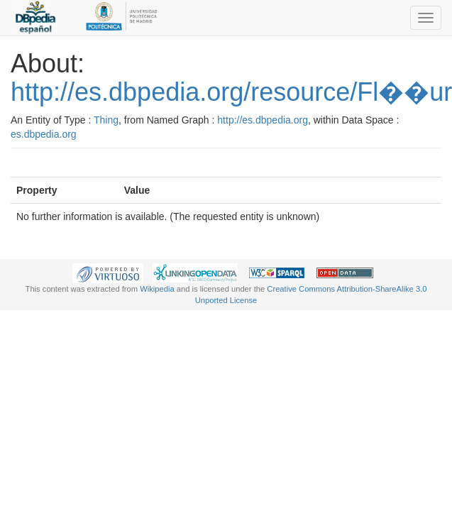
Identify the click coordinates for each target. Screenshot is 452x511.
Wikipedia (157, 289)
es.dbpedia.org (44, 134)
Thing (106, 120)
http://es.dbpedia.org (262, 120)
